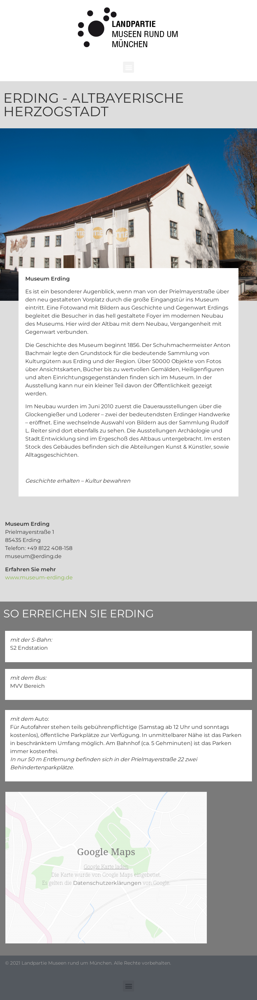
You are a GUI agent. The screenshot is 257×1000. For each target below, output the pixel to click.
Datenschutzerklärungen (107, 883)
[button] (128, 67)
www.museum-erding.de (39, 577)
